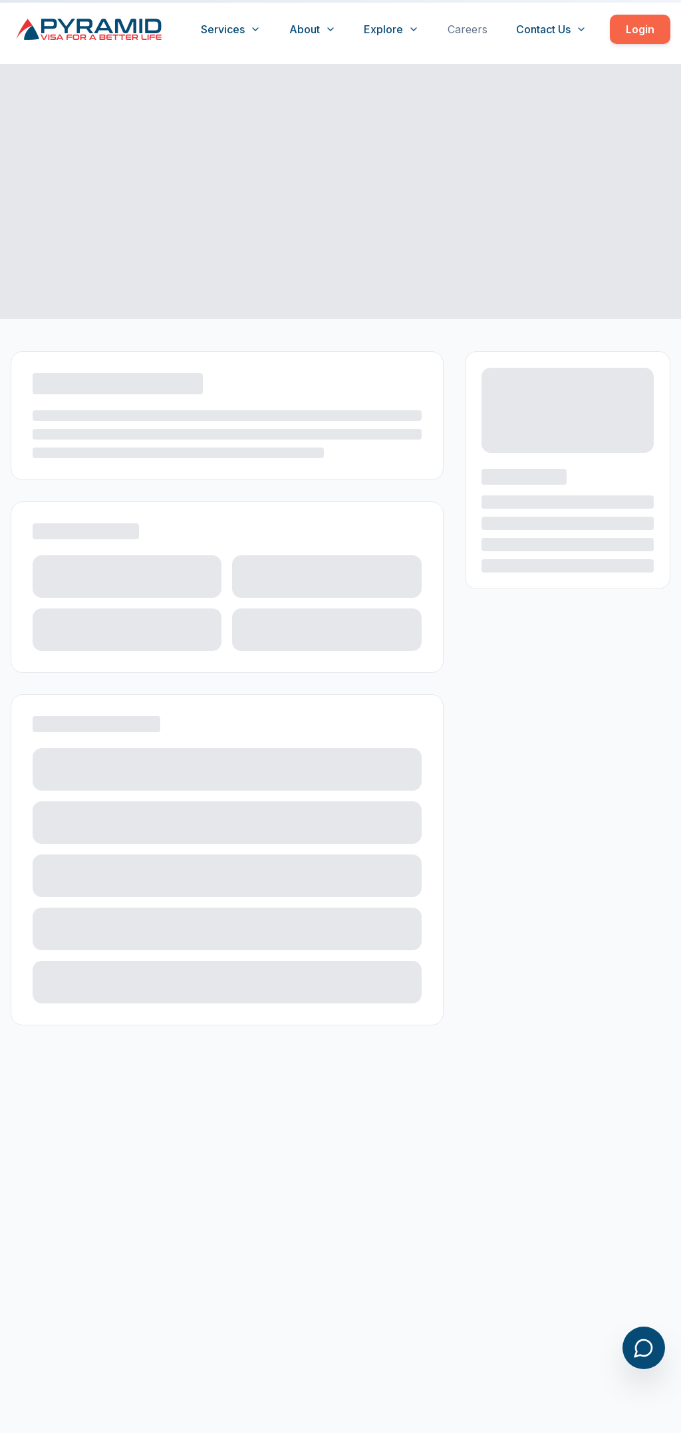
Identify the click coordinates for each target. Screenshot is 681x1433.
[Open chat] (643, 1348)
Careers (467, 29)
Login (640, 29)
